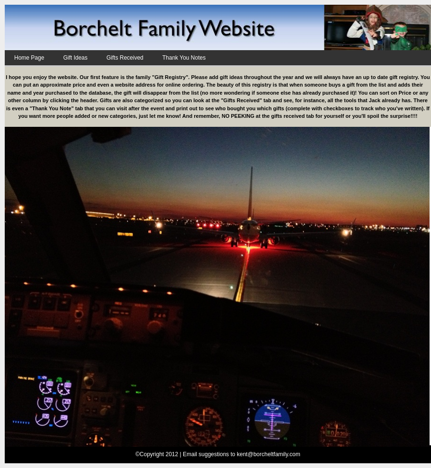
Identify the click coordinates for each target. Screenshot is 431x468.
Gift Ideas (75, 57)
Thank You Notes (184, 57)
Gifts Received (125, 57)
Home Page (29, 57)
